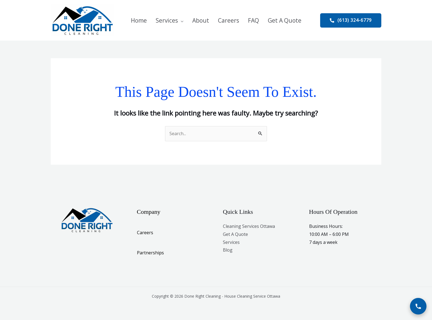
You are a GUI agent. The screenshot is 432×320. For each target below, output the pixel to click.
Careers (228, 20)
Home (139, 20)
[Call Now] (418, 306)
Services (167, 20)
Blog (228, 250)
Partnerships (150, 253)
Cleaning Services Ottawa (249, 226)
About (200, 20)
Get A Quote (284, 20)
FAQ (253, 20)
